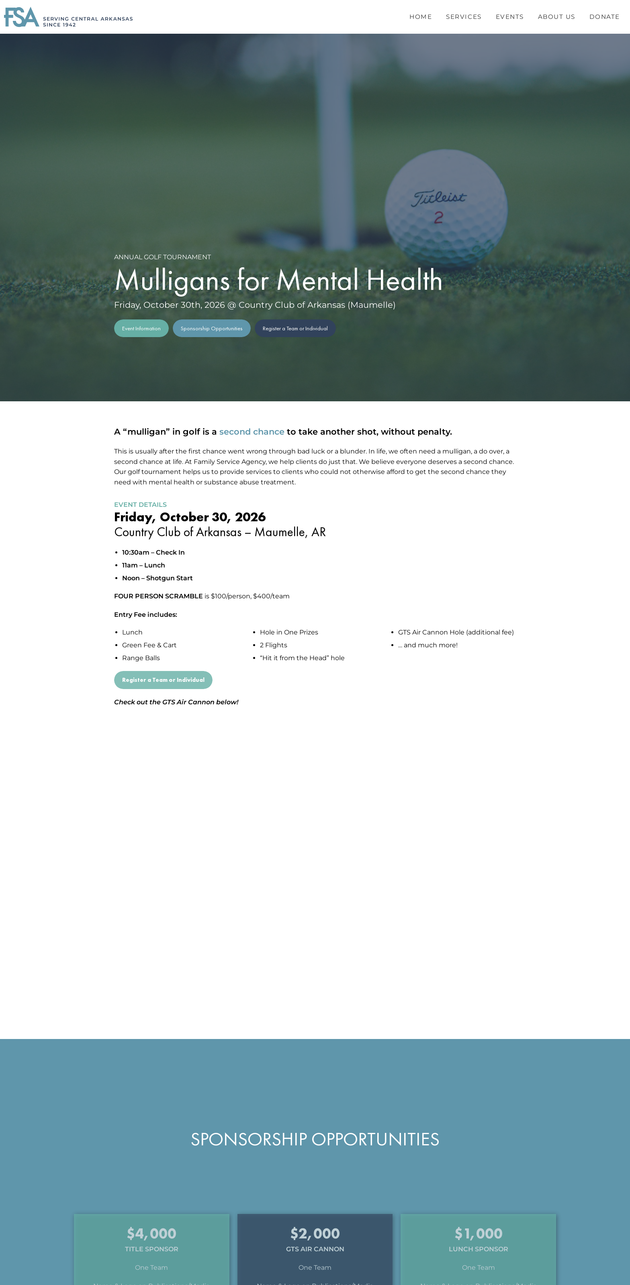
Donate (604, 16)
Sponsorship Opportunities (212, 328)
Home (420, 16)
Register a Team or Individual (295, 328)
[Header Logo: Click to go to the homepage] (68, 17)
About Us (556, 16)
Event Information (141, 328)
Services (463, 16)
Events (510, 16)
